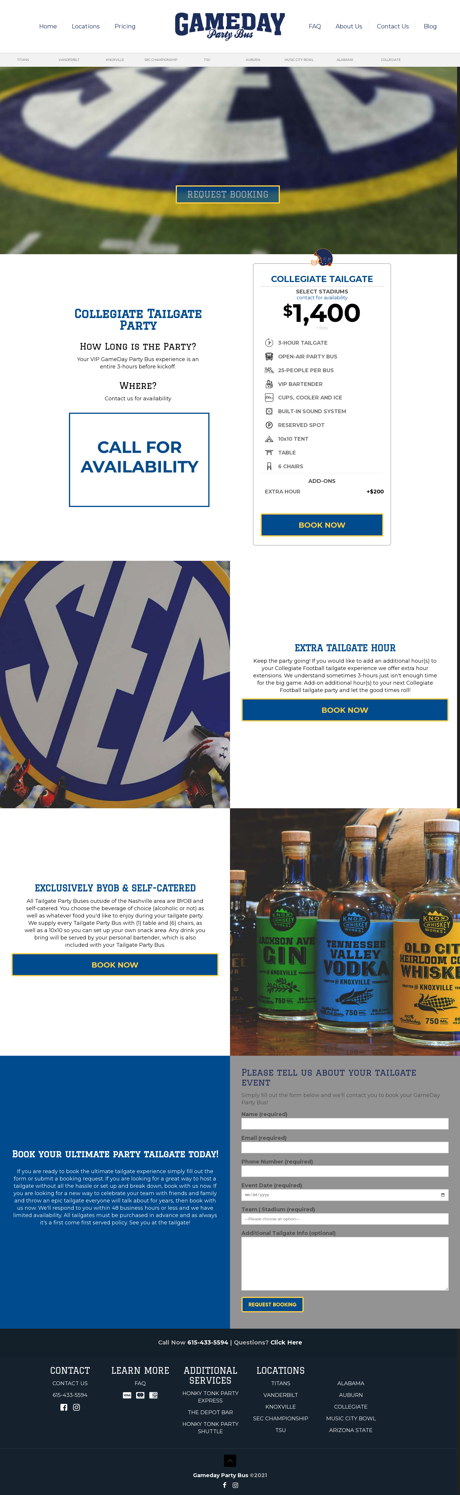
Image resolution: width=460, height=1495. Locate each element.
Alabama (350, 1383)
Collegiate (351, 1407)
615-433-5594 (207, 1342)
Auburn (351, 1395)
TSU (280, 1430)
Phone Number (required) (345, 1167)
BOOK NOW (322, 524)
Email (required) (345, 1144)
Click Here (286, 1342)
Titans (280, 1383)
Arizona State (351, 1430)
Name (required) (345, 1120)
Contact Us (70, 1383)
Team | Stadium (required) (345, 1216)
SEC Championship (280, 1418)
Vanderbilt (280, 1395)
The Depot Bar (210, 1412)
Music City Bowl (351, 1418)
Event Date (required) (345, 1191)
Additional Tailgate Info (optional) (345, 1261)
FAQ (140, 1383)
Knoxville (280, 1407)
